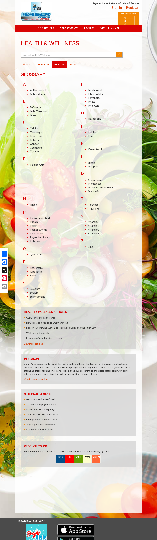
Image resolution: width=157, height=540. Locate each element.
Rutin (33, 275)
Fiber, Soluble (96, 93)
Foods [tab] (73, 64)
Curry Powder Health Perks (40, 317)
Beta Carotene (38, 111)
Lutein (91, 162)
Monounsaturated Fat (100, 187)
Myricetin (93, 191)
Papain (34, 221)
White (87, 457)
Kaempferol (95, 149)
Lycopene (93, 166)
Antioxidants (37, 93)
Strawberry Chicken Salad (39, 429)
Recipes (89, 28)
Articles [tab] (27, 64)
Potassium (36, 241)
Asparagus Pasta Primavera (40, 424)
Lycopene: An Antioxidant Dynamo (44, 337)
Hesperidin (94, 118)
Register (132, 7)
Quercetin (36, 254)
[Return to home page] (36, 11)
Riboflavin (36, 271)
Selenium (35, 288)
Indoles (92, 132)
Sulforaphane (37, 296)
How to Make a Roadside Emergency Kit (47, 322)
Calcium (34, 128)
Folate (91, 101)
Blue (60, 457)
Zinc (90, 246)
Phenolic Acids (38, 229)
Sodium (34, 292)
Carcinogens (37, 132)
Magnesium (95, 179)
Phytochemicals (39, 237)
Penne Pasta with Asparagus (41, 409)
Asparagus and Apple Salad (40, 399)
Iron (90, 135)
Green (78, 457)
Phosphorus (37, 233)
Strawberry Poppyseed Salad (41, 404)
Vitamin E (93, 233)
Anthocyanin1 (38, 90)
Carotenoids (37, 135)
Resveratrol (36, 267)
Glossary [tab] (59, 64)
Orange (96, 457)
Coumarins (36, 147)
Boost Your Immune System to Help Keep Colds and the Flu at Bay (61, 327)
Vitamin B (93, 225)
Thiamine (93, 208)
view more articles (33, 343)
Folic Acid (93, 105)
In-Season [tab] (43, 64)
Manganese (94, 183)
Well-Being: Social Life (37, 332)
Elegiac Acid (37, 164)
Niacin (33, 204)
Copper (34, 143)
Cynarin (34, 151)
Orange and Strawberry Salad (41, 419)
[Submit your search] (119, 55)
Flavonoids (94, 97)
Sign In (117, 7)
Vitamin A (93, 221)
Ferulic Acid (95, 90)
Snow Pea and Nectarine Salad (42, 414)
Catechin (35, 139)
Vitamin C (93, 229)
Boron (33, 114)
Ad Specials (45, 28)
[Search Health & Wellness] (68, 55)
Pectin (33, 225)
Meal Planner (110, 28)
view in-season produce (36, 379)
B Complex (36, 107)
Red (69, 457)
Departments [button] (69, 28)
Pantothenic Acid (40, 218)
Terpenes (93, 204)
